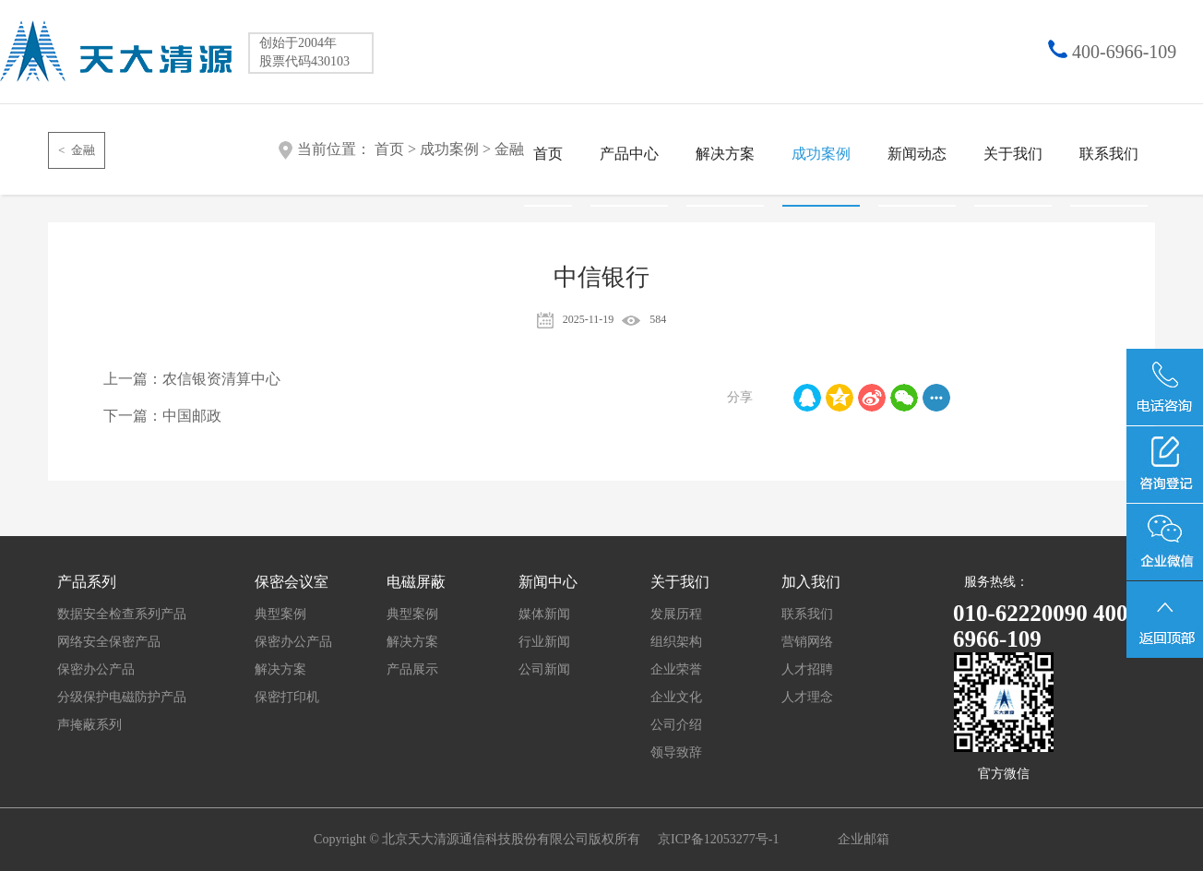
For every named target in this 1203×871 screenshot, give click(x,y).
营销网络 (807, 642)
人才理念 (807, 697)
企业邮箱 (863, 839)
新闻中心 (548, 582)
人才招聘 (807, 669)
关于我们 (1012, 153)
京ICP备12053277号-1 (720, 839)
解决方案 (725, 153)
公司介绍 (676, 725)
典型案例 (280, 614)
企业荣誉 (676, 669)
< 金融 (76, 150)
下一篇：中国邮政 (162, 416)
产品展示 (412, 669)
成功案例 (821, 153)
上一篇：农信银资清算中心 (191, 379)
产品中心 (629, 153)
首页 (548, 153)
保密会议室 (291, 582)
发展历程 (676, 614)
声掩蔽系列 (89, 725)
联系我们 (1108, 153)
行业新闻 (544, 642)
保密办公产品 (96, 669)
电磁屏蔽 (416, 582)
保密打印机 (287, 697)
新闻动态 (917, 153)
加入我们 (810, 582)
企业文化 (676, 697)
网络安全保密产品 (109, 642)
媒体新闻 (544, 614)
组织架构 (676, 642)
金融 (509, 149)
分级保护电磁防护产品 (121, 697)
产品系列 (86, 582)
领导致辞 (676, 752)
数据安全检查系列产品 (121, 614)
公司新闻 (544, 669)
